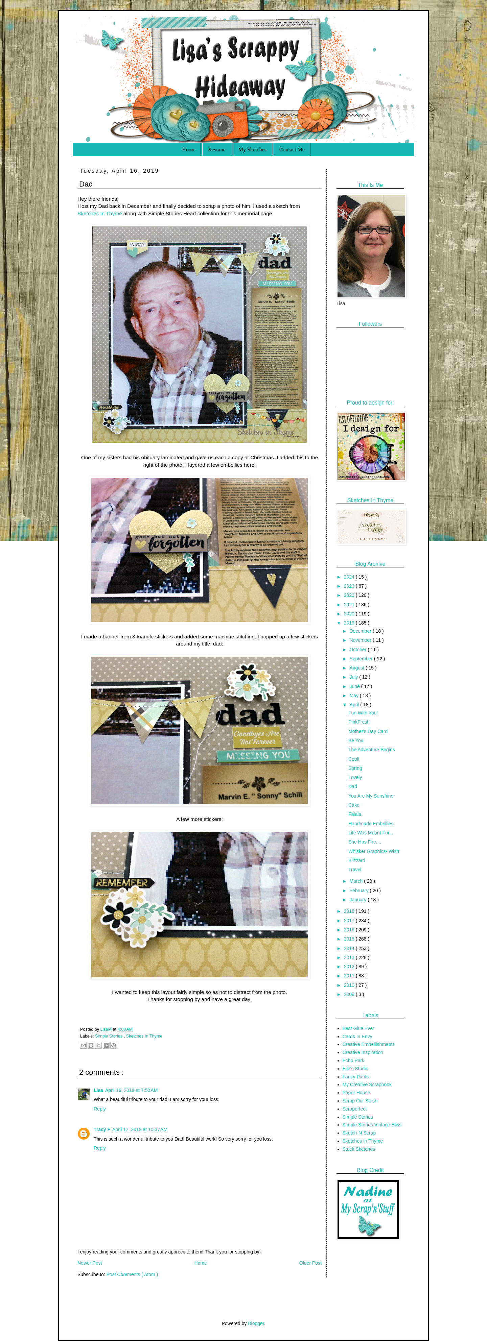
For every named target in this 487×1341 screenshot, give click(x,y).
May (354, 695)
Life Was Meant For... (370, 832)
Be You (355, 740)
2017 (350, 920)
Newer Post (89, 1263)
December (360, 631)
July (354, 677)
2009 (350, 994)
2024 (350, 577)
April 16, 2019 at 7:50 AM (131, 1090)
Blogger (256, 1323)
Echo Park (354, 1060)
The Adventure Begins (371, 749)
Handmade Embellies (370, 823)
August (357, 667)
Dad (352, 786)
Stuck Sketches (359, 1149)
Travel (354, 869)
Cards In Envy (357, 1036)
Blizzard (356, 860)
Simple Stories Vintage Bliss (372, 1124)
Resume (217, 149)
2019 (350, 623)
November (360, 640)
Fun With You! (363, 712)
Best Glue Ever (358, 1028)
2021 (350, 604)
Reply (100, 1109)
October (358, 649)
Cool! (354, 759)
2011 (350, 975)
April (354, 704)
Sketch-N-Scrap (359, 1133)
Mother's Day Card (368, 731)
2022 (350, 595)
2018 (350, 911)
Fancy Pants (356, 1076)
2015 (350, 939)
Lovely (355, 777)
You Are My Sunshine (370, 796)
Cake (354, 805)
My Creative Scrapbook (367, 1084)
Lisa (98, 1090)
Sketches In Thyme (99, 213)
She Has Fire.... (364, 842)
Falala (354, 814)
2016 (350, 929)
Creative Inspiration (363, 1052)
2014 (350, 948)
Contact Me (292, 149)
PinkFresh (359, 722)
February (359, 890)
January (358, 899)
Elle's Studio (356, 1068)
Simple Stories (109, 1036)
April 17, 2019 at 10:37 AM (139, 1129)
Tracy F (102, 1129)
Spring (355, 768)
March (356, 881)
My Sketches (252, 149)
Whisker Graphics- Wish (373, 851)
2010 (350, 985)
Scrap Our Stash (360, 1100)
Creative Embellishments (369, 1044)
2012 (350, 966)
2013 (350, 957)
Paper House (356, 1092)
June (355, 686)
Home (188, 149)
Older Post (310, 1263)
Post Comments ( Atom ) (132, 1274)
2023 (350, 586)
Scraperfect (355, 1109)
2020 (350, 613)
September (361, 658)
